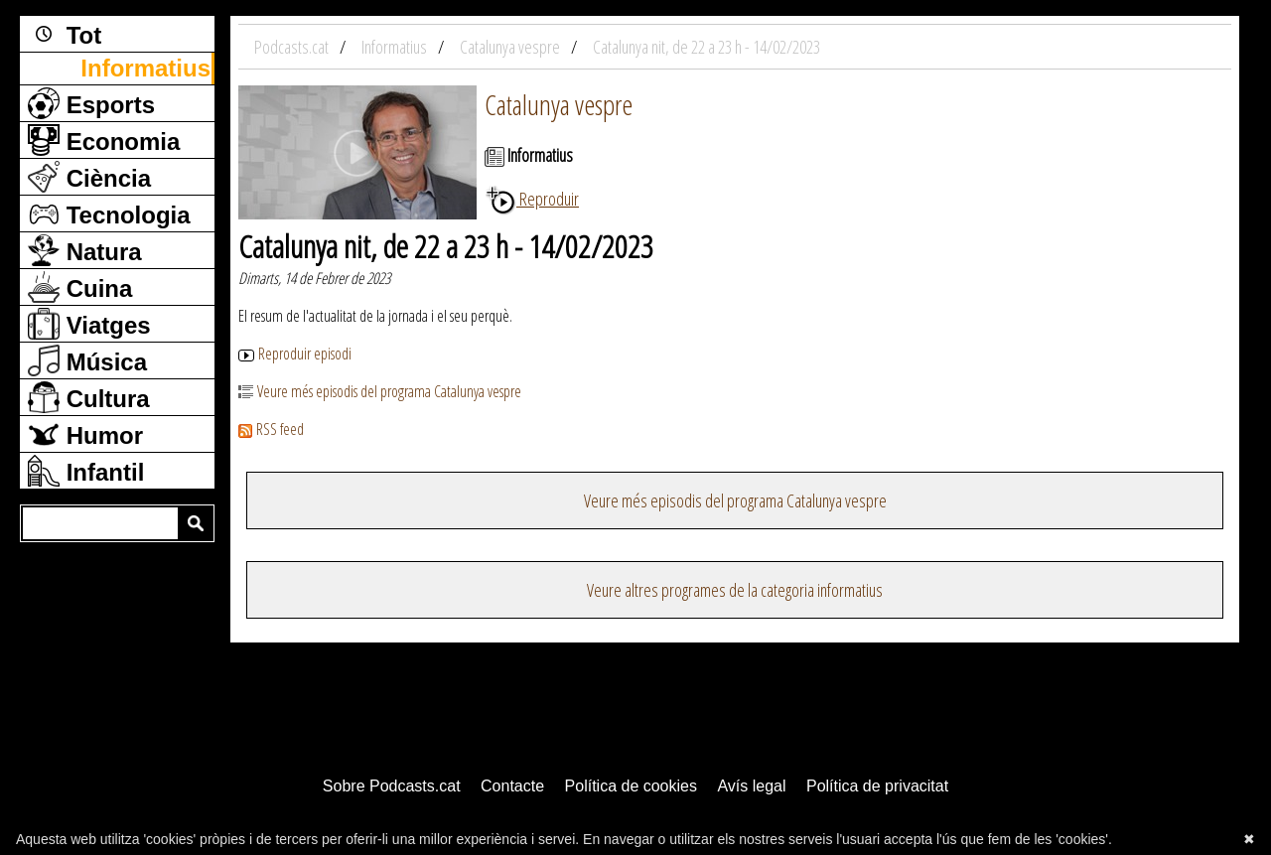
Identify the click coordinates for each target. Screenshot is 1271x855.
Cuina (80, 287)
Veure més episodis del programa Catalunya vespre (379, 391)
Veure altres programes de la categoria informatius (735, 590)
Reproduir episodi (295, 353)
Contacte (512, 786)
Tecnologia (109, 213)
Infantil (86, 471)
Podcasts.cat (293, 47)
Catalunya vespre (559, 104)
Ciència (89, 177)
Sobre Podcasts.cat (392, 786)
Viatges (89, 324)
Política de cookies (631, 786)
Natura (85, 250)
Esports (91, 103)
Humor (85, 434)
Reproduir (532, 199)
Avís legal (751, 786)
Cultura (89, 397)
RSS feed (271, 429)
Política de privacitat (877, 786)
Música (87, 360)
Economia (104, 140)
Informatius (145, 68)
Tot (64, 34)
